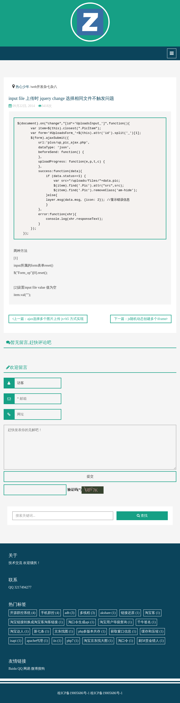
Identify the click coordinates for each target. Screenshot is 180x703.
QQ (20, 668)
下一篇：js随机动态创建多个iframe (141, 319)
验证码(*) (74, 490)
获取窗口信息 (123, 631)
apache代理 (37, 641)
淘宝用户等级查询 (116, 622)
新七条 (41, 631)
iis (57, 641)
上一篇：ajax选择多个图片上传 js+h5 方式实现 (48, 319)
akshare (108, 613)
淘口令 (125, 641)
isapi (15, 641)
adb (69, 613)
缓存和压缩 (152, 631)
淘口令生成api (81, 622)
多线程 (87, 613)
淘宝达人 (19, 631)
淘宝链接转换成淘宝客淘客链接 (36, 622)
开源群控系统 (22, 613)
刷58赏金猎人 (151, 641)
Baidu (13, 668)
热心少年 (22, 87)
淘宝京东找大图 (98, 641)
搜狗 (41, 668)
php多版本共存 (91, 631)
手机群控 (50, 613)
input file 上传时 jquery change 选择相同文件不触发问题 (61, 98)
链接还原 (130, 613)
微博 (34, 668)
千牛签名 (146, 622)
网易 (26, 668)
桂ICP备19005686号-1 (73, 693)
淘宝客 (152, 613)
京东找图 (63, 631)
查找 (142, 515)
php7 (72, 641)
